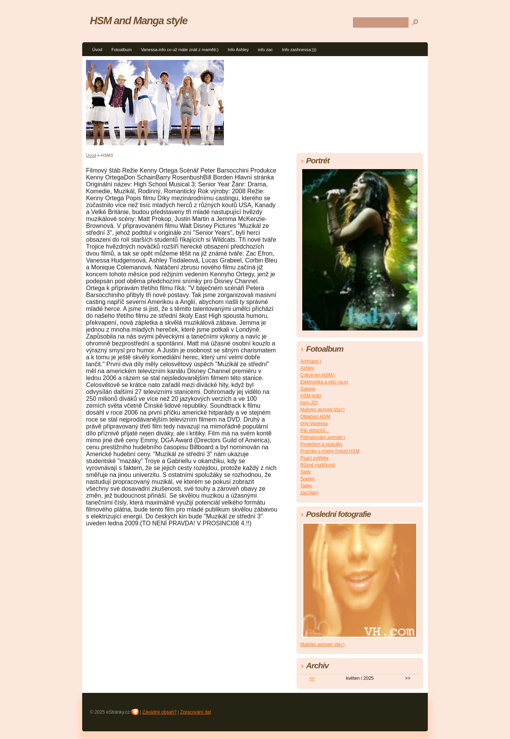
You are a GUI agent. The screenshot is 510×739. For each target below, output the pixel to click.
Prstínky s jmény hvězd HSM (329, 451)
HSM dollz (310, 396)
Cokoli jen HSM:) (317, 375)
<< (312, 678)
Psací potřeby (314, 458)
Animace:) (310, 361)
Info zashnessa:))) (299, 49)
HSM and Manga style (138, 21)
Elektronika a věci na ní (324, 382)
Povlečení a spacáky (321, 444)
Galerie (307, 389)
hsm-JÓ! (309, 402)
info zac (265, 49)
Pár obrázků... (314, 430)
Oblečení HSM (315, 416)
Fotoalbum (121, 49)
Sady (305, 472)
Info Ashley (238, 49)
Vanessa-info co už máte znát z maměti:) (180, 49)
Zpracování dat (195, 712)
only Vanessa (314, 423)
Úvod (97, 49)
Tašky (306, 485)
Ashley (307, 368)
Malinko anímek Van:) (322, 409)
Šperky (307, 479)
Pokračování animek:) (322, 437)
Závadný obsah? (159, 712)
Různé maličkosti (317, 465)
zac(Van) (309, 492)
